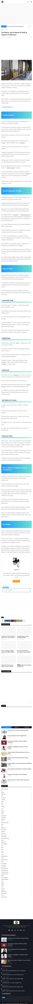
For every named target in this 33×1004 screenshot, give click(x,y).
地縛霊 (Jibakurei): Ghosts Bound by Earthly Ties (24, 666)
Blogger (16, 812)
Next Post (29, 702)
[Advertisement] (17, 14)
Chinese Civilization (16, 868)
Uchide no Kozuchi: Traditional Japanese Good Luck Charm (18, 753)
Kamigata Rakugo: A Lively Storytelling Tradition (23, 637)
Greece (16, 821)
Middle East (16, 794)
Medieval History (16, 891)
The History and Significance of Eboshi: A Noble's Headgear (17, 747)
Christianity (16, 819)
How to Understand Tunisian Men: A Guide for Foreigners (19, 768)
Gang (16, 805)
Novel (16, 895)
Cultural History (16, 837)
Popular (6, 727)
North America (16, 829)
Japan (6, 30)
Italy (16, 881)
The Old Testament (16, 789)
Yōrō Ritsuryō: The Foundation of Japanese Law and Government (8, 637)
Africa (16, 824)
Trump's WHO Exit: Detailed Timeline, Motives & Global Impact (13, 970)
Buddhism (16, 831)
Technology (16, 799)
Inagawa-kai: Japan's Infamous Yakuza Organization (18, 779)
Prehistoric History (16, 859)
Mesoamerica (16, 833)
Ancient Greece (16, 815)
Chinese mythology (16, 870)
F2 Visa (16, 813)
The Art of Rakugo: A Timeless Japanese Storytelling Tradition (7, 651)
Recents (16, 727)
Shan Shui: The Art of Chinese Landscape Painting (17, 730)
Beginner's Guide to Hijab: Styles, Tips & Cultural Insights (12, 978)
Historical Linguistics (16, 879)
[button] (8, 107)
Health (16, 875)
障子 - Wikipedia (9, 590)
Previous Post (4, 702)
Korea (16, 886)
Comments (26, 727)
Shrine (16, 861)
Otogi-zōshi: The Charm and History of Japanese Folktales (7, 666)
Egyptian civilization (16, 874)
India (16, 845)
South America (16, 835)
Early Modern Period (16, 872)
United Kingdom (16, 897)
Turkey (16, 854)
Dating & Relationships (16, 838)
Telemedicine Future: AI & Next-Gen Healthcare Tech (11, 982)
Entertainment (16, 842)
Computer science (16, 856)
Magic (16, 847)
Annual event (16, 817)
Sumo (16, 851)
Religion (16, 792)
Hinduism (16, 806)
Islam (16, 858)
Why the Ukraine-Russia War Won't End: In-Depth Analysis (13, 974)
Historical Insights (16, 877)
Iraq (16, 796)
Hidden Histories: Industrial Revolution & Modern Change (17, 758)
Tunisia (16, 852)
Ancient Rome (16, 867)
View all (30, 624)
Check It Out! (16, 581)
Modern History (16, 893)
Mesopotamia (16, 798)
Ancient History (16, 863)
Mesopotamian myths (16, 822)
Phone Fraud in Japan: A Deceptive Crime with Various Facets (18, 961)
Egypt (16, 840)
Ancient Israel (16, 865)
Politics (16, 801)
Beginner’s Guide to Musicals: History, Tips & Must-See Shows (13, 990)
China (16, 826)
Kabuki (16, 884)
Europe (16, 810)
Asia (16, 808)
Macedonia (16, 890)
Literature (16, 888)
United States (16, 828)
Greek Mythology (16, 844)
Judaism (16, 883)
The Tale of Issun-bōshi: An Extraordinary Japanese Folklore (24, 651)
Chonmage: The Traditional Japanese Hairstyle (17, 774)
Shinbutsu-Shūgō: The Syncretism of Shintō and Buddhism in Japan (19, 764)
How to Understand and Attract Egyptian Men (15, 26)
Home (2, 30)
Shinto (16, 803)
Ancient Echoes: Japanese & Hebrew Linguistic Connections (17, 742)
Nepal (16, 849)
